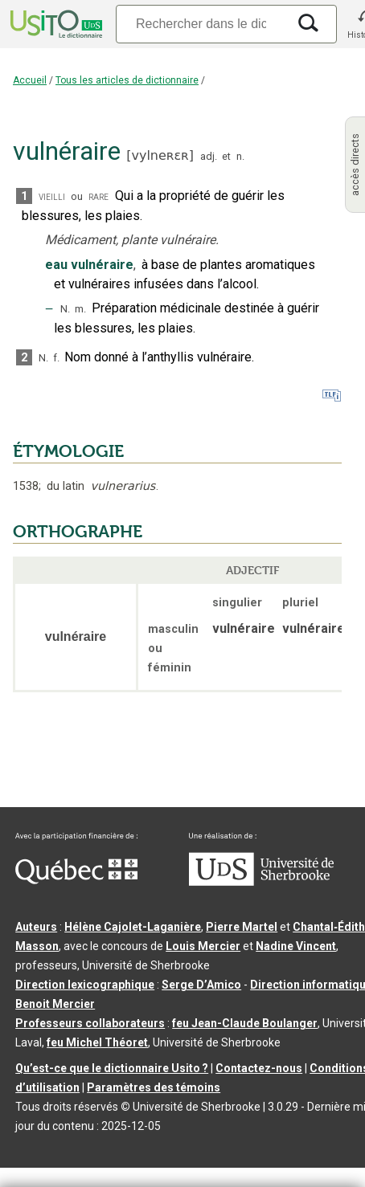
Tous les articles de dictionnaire (127, 80)
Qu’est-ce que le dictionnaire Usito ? (111, 1068)
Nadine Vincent (296, 946)
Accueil (30, 80)
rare (98, 196)
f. (56, 358)
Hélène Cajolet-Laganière (132, 926)
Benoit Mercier (55, 1003)
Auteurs (36, 926)
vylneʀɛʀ (159, 155)
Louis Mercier (203, 946)
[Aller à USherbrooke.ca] (261, 881)
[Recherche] (201, 24)
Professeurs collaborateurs (90, 1023)
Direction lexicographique (84, 984)
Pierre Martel (241, 926)
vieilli (52, 196)
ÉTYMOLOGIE (68, 451)
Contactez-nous (258, 1068)
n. (240, 156)
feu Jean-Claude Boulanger (245, 1023)
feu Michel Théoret (97, 1042)
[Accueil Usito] (54, 24)
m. (80, 309)
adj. (208, 156)
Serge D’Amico (201, 984)
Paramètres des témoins (153, 1087)
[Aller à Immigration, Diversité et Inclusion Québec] (76, 880)
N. (65, 309)
